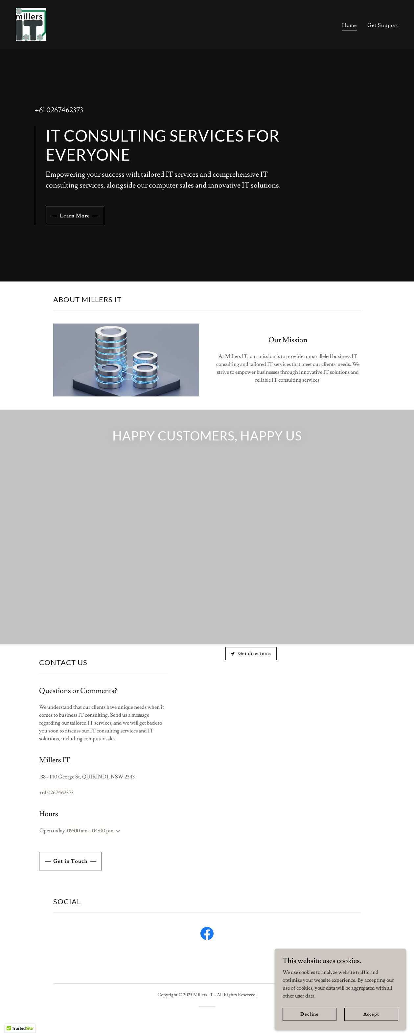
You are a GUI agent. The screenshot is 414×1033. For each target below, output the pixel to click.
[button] (116, 831)
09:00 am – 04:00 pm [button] (90, 830)
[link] (31, 23)
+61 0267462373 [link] (59, 110)
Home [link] (349, 25)
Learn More (75, 216)
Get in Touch (70, 861)
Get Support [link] (382, 25)
